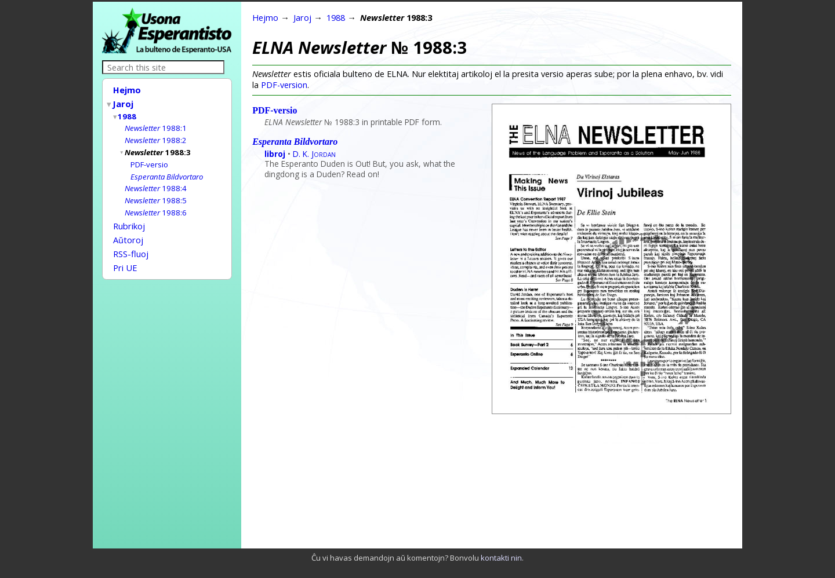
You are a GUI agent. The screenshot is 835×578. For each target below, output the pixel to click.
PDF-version (284, 84)
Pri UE (125, 256)
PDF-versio (149, 160)
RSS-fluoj (130, 244)
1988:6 (156, 205)
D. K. (314, 153)
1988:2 (156, 136)
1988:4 (156, 182)
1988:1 (156, 125)
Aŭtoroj (128, 231)
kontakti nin (501, 558)
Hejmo (127, 90)
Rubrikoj (129, 218)
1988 (127, 114)
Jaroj (123, 102)
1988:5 (156, 194)
